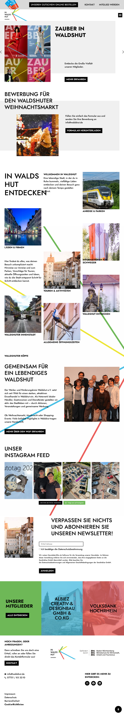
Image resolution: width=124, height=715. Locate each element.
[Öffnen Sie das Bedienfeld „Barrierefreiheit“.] (118, 709)
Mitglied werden (109, 4)
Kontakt (90, 4)
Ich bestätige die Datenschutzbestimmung (76, 556)
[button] (120, 15)
